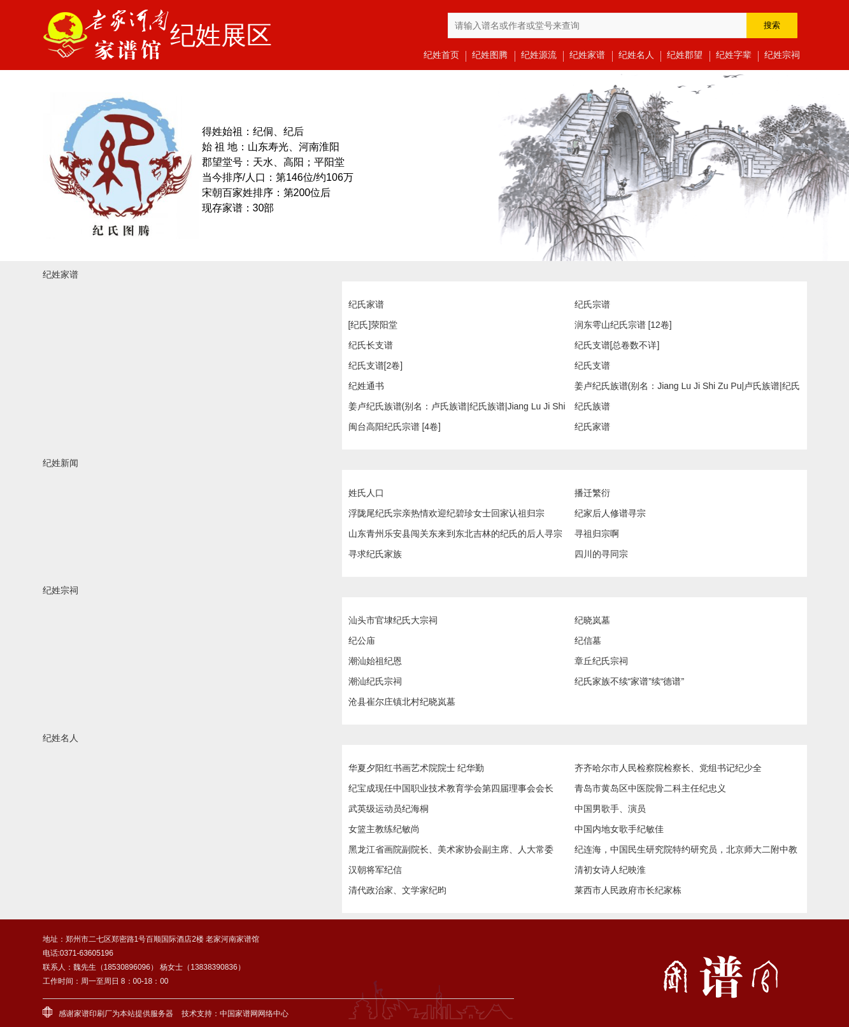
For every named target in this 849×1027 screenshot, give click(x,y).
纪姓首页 (441, 55)
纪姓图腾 (490, 55)
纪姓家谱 (587, 55)
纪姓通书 (366, 386)
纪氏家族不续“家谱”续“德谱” (629, 681)
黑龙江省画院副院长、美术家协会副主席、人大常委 (450, 849)
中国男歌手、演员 (610, 809)
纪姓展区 (221, 35)
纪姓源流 (539, 55)
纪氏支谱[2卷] (375, 365)
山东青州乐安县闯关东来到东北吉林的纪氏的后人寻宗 (455, 533)
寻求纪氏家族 (375, 554)
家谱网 (246, 1013)
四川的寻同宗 (601, 554)
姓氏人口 (366, 493)
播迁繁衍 (592, 493)
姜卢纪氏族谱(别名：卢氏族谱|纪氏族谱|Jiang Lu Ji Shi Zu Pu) (457, 408)
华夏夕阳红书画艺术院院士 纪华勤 (416, 768)
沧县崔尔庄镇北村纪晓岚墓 (401, 702)
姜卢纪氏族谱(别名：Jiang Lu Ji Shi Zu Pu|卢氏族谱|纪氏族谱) (687, 388)
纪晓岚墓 (592, 620)
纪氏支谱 (592, 365)
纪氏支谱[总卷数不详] (617, 345)
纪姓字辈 (734, 55)
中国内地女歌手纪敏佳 (619, 829)
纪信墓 (587, 640)
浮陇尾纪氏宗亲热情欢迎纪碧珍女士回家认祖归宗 (446, 513)
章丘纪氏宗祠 (601, 661)
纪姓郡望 (685, 55)
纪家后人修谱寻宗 (610, 513)
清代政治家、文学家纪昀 (397, 890)
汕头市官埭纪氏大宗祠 (393, 620)
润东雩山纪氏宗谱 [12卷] (623, 325)
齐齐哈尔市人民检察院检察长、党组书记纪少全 (668, 768)
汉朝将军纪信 (375, 870)
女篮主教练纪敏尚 (384, 829)
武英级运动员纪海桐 (388, 809)
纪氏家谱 (366, 304)
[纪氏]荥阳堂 (373, 325)
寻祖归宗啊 (596, 533)
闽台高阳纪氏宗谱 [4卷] (394, 426)
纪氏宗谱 (592, 304)
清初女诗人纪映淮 (610, 870)
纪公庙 (361, 640)
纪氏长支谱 (370, 345)
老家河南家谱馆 (106, 35)
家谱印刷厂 (93, 1013)
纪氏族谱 (592, 406)
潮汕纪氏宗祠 (375, 681)
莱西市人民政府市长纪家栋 (627, 890)
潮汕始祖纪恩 (375, 661)
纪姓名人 (636, 55)
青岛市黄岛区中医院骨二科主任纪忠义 (650, 788)
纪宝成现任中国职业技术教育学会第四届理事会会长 (450, 788)
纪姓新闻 (60, 463)
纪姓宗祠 (782, 55)
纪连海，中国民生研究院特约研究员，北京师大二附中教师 (685, 852)
